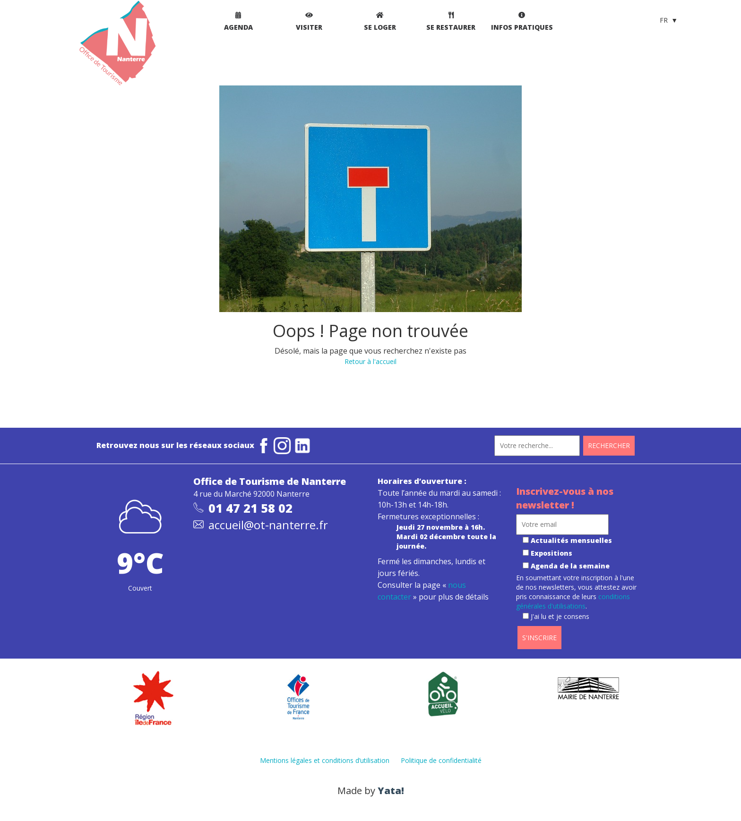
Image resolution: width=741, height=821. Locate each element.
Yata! (391, 790)
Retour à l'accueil (370, 361)
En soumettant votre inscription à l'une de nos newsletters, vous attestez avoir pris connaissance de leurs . (576, 597)
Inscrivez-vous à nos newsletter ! (564, 498)
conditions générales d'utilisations (573, 601)
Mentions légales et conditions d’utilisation (324, 760)
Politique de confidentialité (441, 760)
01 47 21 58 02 (250, 508)
